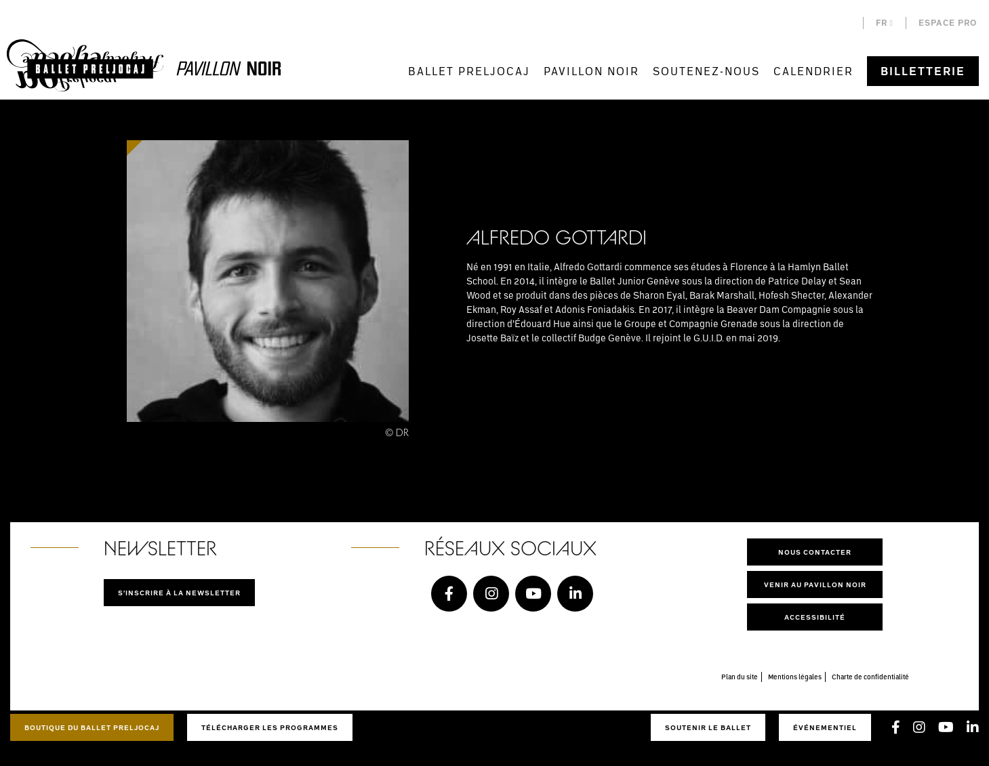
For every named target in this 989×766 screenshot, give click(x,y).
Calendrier (813, 71)
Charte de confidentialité (870, 676)
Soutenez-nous (706, 71)
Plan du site (739, 676)
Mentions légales (795, 676)
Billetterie (923, 71)
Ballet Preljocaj (469, 71)
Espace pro (948, 22)
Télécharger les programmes (269, 727)
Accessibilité (814, 617)
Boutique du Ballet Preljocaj (91, 727)
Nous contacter (814, 552)
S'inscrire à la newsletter (179, 592)
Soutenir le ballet (708, 727)
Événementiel (825, 727)
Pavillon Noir (591, 71)
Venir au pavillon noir (815, 584)
